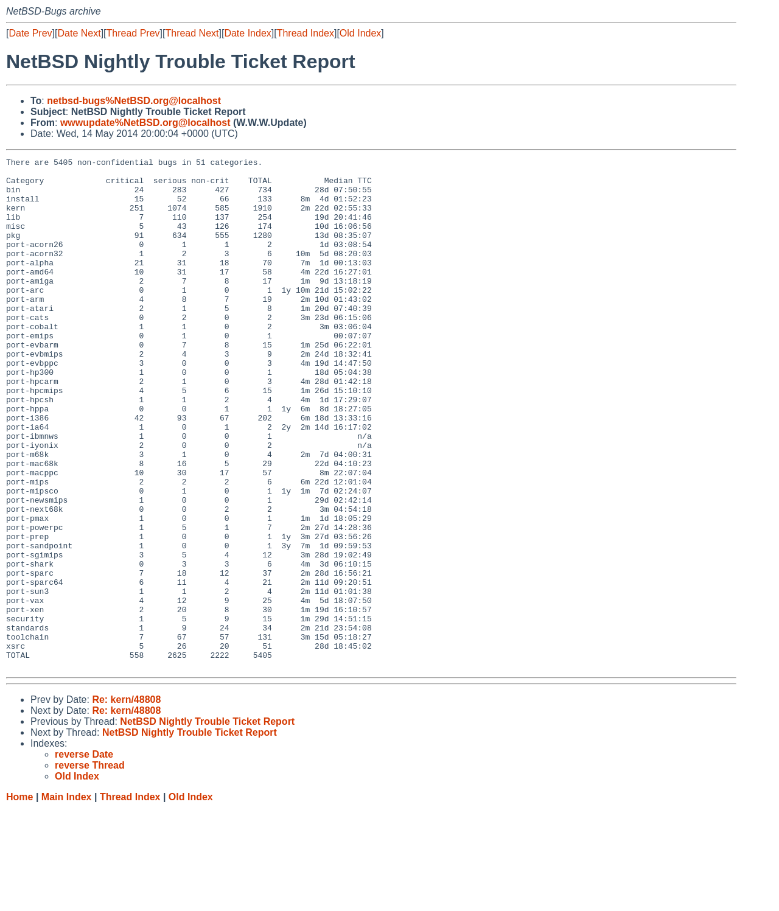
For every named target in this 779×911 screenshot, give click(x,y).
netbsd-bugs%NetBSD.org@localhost (134, 101)
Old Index (360, 33)
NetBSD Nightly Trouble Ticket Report (207, 824)
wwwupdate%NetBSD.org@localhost (145, 122)
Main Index (66, 899)
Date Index (247, 33)
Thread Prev (133, 33)
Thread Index (305, 33)
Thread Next (191, 33)
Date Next (78, 33)
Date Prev (30, 33)
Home (19, 899)
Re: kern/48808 (126, 802)
